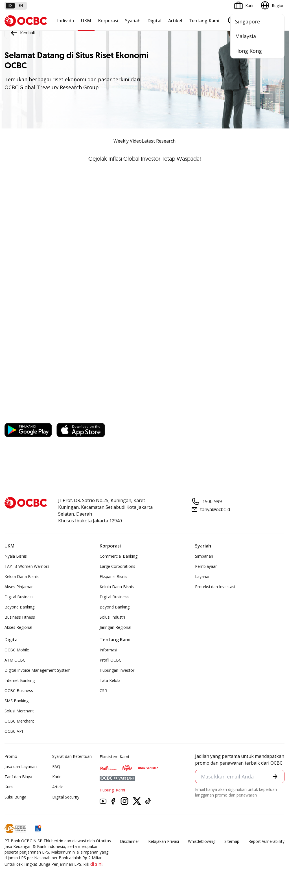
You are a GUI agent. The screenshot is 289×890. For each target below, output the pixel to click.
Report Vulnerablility (266, 841)
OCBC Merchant (19, 721)
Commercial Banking (118, 556)
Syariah (133, 21)
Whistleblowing (201, 841)
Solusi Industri (112, 617)
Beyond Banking (19, 607)
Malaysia (245, 36)
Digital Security (65, 797)
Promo (11, 756)
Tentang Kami (204, 21)
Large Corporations (117, 566)
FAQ (56, 766)
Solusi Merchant (19, 711)
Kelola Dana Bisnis (22, 576)
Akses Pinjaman (19, 586)
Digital (154, 21)
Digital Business (19, 596)
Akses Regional (18, 627)
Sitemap (231, 841)
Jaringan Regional (115, 627)
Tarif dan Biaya (18, 776)
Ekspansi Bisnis (113, 576)
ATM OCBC (15, 660)
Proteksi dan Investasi (215, 586)
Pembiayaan (206, 566)
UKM (86, 21)
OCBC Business (19, 690)
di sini (96, 864)
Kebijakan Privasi (163, 841)
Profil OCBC (110, 660)
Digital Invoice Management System (38, 670)
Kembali (22, 32)
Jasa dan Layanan (21, 766)
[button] (275, 776)
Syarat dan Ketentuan (72, 756)
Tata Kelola (110, 680)
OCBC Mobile (17, 650)
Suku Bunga (15, 797)
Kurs (9, 786)
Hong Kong (248, 50)
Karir (56, 776)
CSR (103, 690)
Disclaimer (129, 841)
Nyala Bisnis (16, 556)
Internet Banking (20, 680)
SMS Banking (17, 700)
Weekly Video (127, 141)
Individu (65, 21)
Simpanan (204, 556)
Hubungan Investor (117, 670)
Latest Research (159, 141)
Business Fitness (20, 617)
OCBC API (14, 731)
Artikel (175, 21)
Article (58, 786)
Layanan (203, 576)
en (21, 5)
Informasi (108, 650)
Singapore (247, 21)
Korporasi (108, 21)
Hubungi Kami (112, 790)
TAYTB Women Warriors (27, 566)
